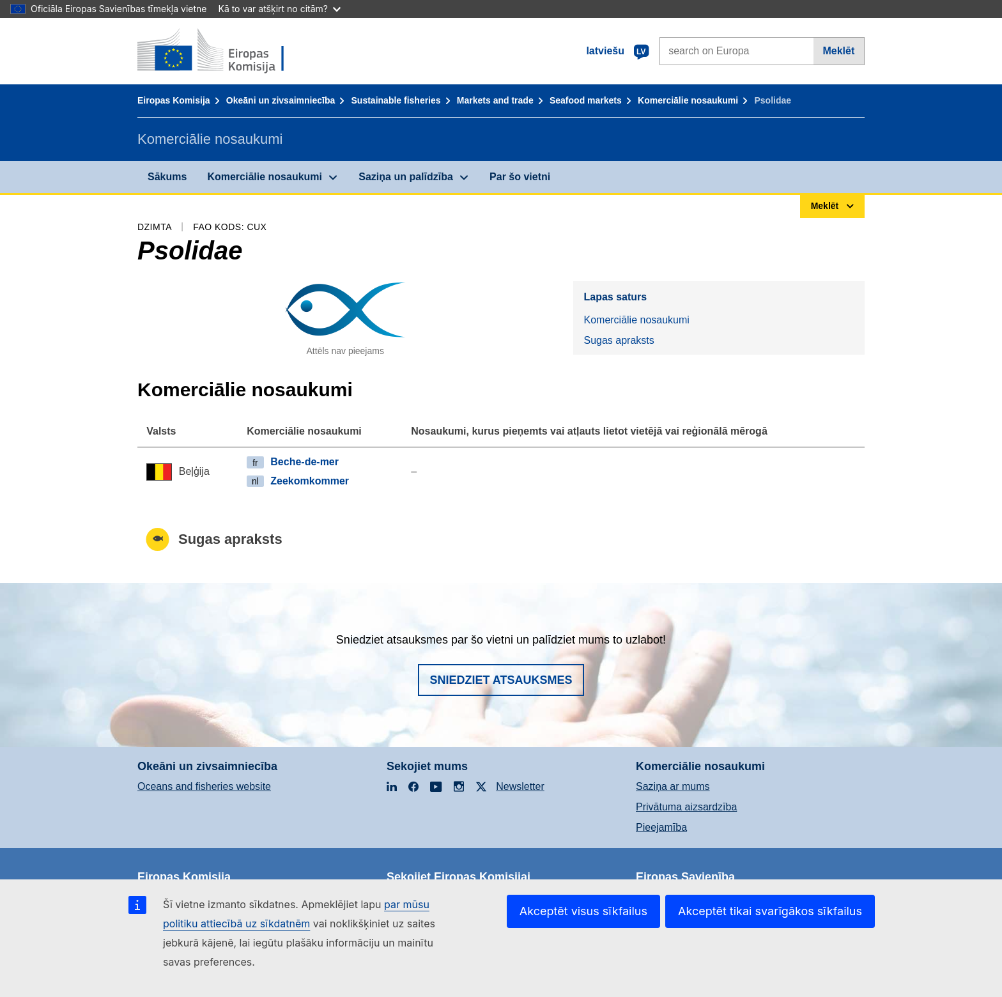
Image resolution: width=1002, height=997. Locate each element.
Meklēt (838, 50)
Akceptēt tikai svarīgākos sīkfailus (770, 911)
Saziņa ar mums (673, 786)
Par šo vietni (519, 176)
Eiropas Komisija (173, 100)
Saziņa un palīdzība (405, 176)
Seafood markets (586, 100)
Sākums (167, 176)
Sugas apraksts (618, 340)
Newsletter (520, 786)
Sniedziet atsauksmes (500, 680)
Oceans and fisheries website (204, 786)
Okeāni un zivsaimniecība (280, 100)
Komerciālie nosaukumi (688, 100)
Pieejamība (661, 827)
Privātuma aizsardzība (686, 806)
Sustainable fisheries (396, 100)
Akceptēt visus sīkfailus (583, 911)
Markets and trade (495, 100)
